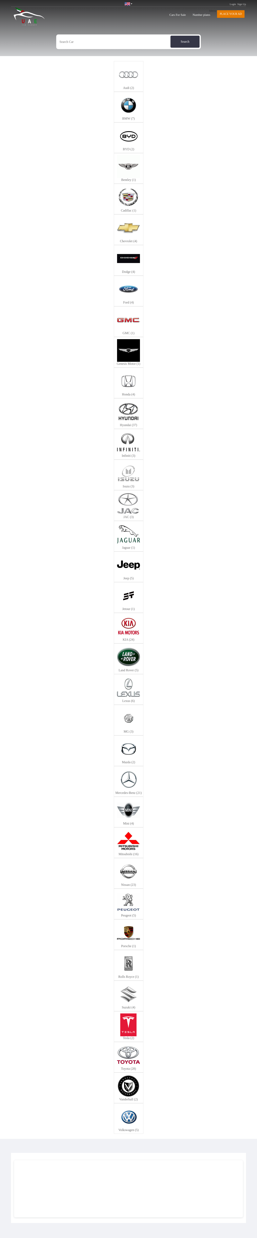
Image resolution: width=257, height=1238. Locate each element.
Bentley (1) (128, 179)
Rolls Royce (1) (128, 976)
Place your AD (231, 13)
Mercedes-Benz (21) (128, 792)
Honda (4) (128, 394)
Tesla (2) (128, 1038)
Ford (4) (128, 302)
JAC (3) (128, 517)
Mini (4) (128, 823)
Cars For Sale (177, 14)
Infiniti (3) (128, 455)
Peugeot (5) (128, 915)
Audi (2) (128, 88)
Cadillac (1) (128, 210)
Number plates (201, 14)
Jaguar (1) (128, 547)
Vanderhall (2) (128, 1099)
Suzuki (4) (128, 1007)
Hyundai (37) (128, 425)
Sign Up (241, 4)
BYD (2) (128, 149)
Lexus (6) (128, 701)
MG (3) (128, 731)
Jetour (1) (128, 609)
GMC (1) (128, 333)
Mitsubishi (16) (128, 854)
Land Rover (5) (129, 670)
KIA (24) (128, 639)
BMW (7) (128, 118)
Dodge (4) (128, 271)
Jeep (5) (128, 578)
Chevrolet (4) (128, 241)
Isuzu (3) (128, 486)
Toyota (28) (128, 1068)
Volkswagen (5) (128, 1130)
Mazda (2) (128, 762)
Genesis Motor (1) (128, 363)
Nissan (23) (128, 884)
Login (233, 4)
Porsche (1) (128, 946)
